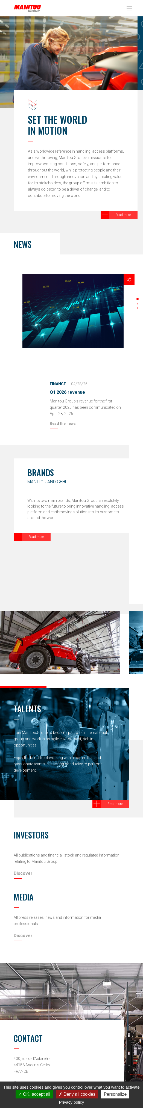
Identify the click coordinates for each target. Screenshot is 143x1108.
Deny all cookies (77, 1094)
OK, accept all (34, 1094)
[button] (137, 299)
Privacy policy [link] (71, 1102)
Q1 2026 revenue (67, 392)
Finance (58, 384)
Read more (123, 215)
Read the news (63, 423)
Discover (23, 873)
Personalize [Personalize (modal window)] (115, 1094)
